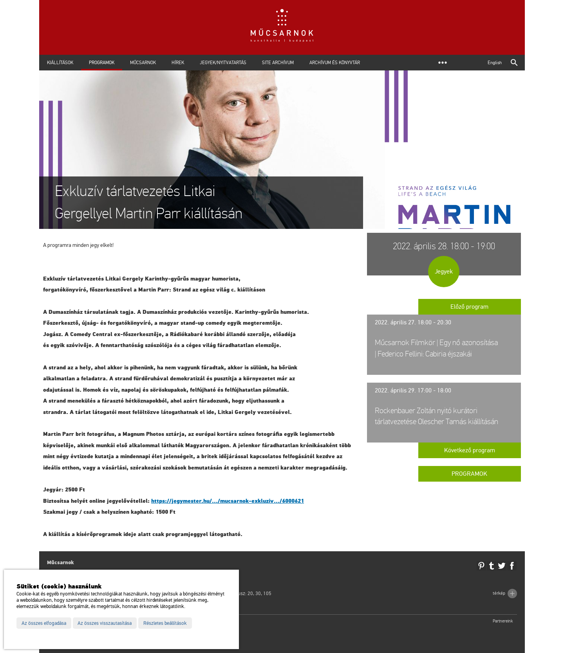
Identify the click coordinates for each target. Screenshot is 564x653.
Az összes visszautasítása (105, 623)
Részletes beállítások (165, 623)
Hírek (178, 62)
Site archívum (278, 62)
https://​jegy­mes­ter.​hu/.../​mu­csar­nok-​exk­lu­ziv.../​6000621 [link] (227, 501)
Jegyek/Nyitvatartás (223, 62)
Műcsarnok (143, 62)
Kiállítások (60, 62)
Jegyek (444, 271)
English (495, 62)
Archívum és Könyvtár (334, 62)
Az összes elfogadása (44, 623)
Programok (101, 62)
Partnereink (503, 621)
